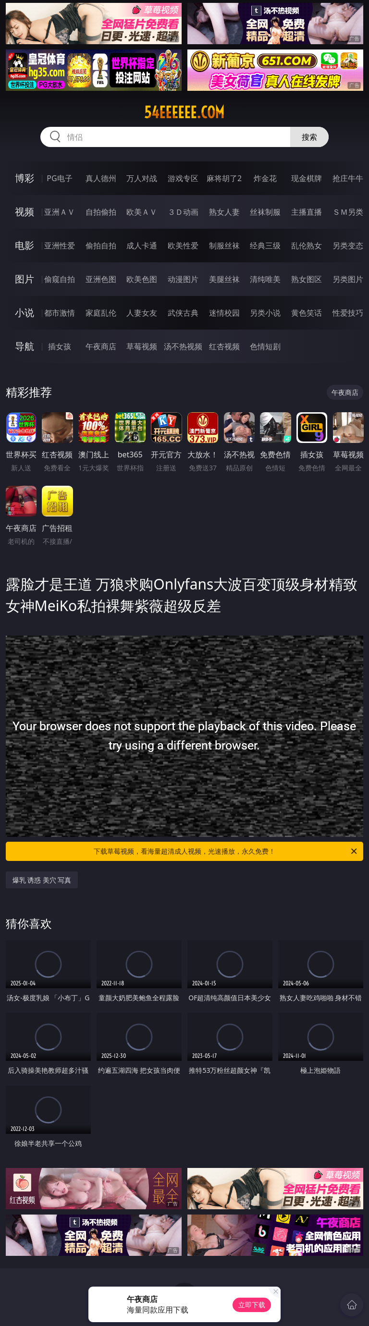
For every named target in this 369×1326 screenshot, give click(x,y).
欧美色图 (141, 279)
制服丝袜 (224, 245)
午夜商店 (101, 346)
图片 (24, 278)
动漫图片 (183, 279)
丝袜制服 (265, 212)
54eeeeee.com (184, 112)
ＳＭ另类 (347, 212)
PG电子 (59, 178)
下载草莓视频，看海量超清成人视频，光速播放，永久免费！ (226, 851)
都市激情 (59, 312)
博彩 (24, 178)
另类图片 (347, 279)
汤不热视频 (183, 346)
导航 (24, 346)
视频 (24, 211)
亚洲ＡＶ (59, 212)
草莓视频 (141, 346)
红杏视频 (224, 346)
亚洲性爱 (59, 245)
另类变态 (347, 245)
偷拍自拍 (101, 245)
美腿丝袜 (224, 279)
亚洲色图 (101, 279)
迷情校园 (224, 312)
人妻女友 (141, 312)
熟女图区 (306, 279)
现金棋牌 (306, 178)
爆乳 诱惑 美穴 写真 (42, 879)
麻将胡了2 (224, 178)
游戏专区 (183, 178)
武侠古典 (183, 312)
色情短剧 (265, 346)
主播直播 (306, 212)
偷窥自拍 (59, 279)
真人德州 (101, 178)
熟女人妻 (224, 212)
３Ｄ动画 (183, 212)
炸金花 (265, 178)
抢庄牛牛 (347, 178)
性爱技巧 (347, 312)
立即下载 (251, 1304)
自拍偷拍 (101, 212)
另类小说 (265, 312)
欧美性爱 (183, 245)
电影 (24, 245)
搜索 (309, 137)
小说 (24, 312)
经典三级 (265, 245)
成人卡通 (141, 245)
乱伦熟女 (306, 245)
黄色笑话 (306, 312)
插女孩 (59, 346)
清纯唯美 (265, 279)
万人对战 (141, 178)
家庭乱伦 (101, 312)
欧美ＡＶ (141, 212)
